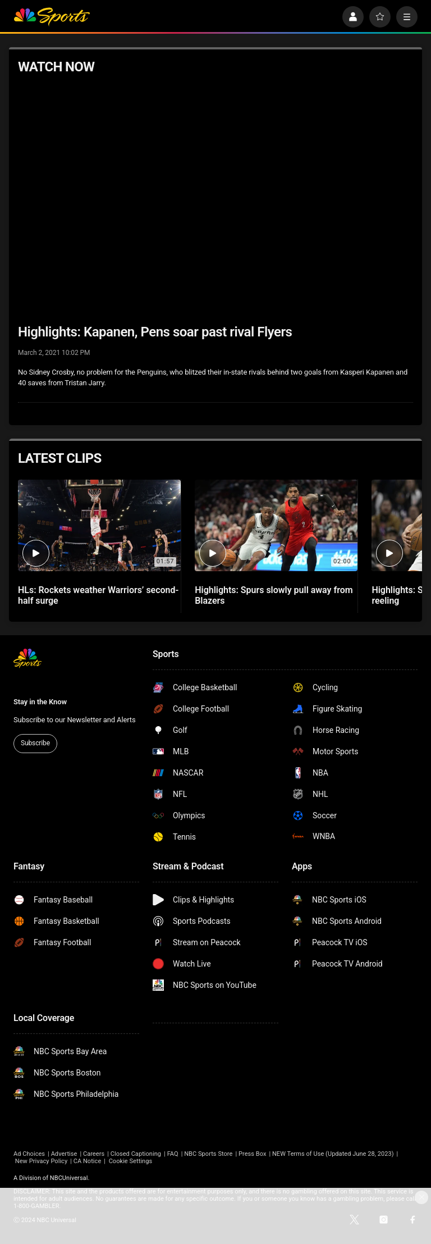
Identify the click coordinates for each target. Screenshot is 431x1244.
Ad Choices (29, 1154)
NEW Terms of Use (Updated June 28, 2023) (333, 1154)
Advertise (64, 1154)
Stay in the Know (40, 702)
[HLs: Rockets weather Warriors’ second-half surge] (99, 525)
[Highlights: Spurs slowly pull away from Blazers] (276, 525)
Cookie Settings (131, 1161)
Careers (93, 1154)
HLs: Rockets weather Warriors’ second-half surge (98, 595)
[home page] (51, 17)
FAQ (172, 1154)
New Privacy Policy (41, 1161)
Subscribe (35, 743)
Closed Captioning (136, 1154)
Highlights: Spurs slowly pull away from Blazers (273, 595)
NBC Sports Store (208, 1154)
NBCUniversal (69, 1178)
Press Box (252, 1154)
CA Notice (88, 1161)
